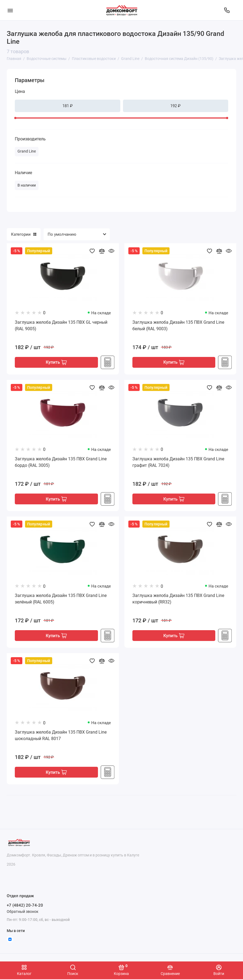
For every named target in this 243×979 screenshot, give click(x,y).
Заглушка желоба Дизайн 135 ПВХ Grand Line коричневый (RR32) (178, 599)
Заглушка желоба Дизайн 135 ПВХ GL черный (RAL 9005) (61, 325)
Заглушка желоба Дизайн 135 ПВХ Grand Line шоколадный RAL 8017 (61, 736)
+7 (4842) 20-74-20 (25, 905)
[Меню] (10, 10)
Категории (23, 234)
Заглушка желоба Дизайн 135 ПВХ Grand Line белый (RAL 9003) (178, 325)
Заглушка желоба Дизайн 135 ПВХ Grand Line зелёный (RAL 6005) (61, 599)
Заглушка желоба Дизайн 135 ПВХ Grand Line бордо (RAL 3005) (61, 462)
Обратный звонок (22, 911)
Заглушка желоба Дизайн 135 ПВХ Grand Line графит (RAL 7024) (178, 462)
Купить (56, 362)
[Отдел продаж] (227, 10)
